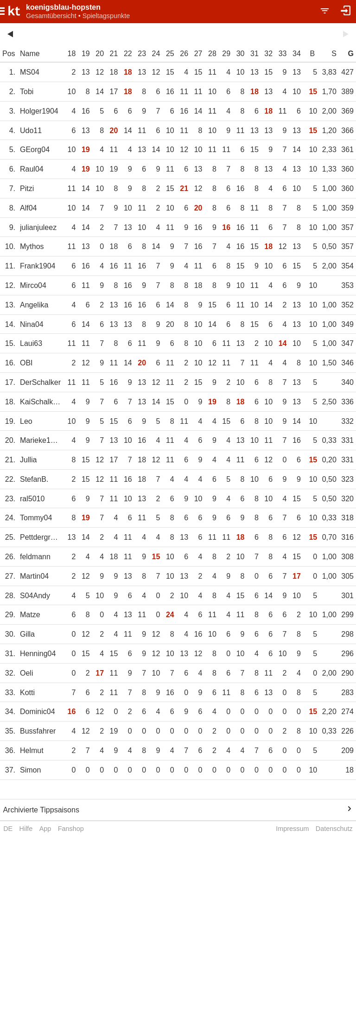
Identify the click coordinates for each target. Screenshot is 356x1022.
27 (198, 53)
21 (114, 53)
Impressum (292, 828)
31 (254, 53)
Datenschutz (334, 828)
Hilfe (26, 828)
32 (268, 53)
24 (156, 53)
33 (283, 53)
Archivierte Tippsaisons (41, 810)
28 (212, 53)
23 (142, 53)
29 (226, 53)
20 (99, 53)
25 (170, 53)
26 (184, 53)
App (45, 828)
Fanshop (71, 828)
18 (72, 53)
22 (128, 53)
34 (296, 53)
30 (240, 53)
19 (86, 53)
